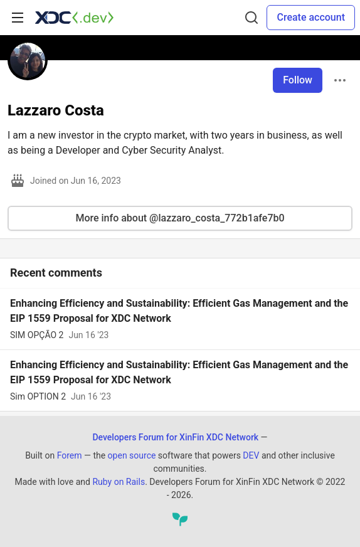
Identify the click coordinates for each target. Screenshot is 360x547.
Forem (69, 455)
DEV (251, 455)
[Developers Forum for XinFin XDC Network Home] (74, 17)
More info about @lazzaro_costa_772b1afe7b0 (179, 218)
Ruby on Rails (118, 482)
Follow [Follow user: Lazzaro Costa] (297, 80)
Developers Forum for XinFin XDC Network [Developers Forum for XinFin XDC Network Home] (175, 437)
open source (132, 455)
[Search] (251, 17)
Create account (311, 17)
